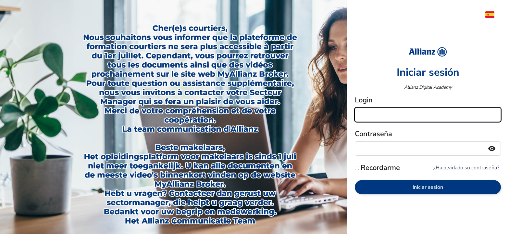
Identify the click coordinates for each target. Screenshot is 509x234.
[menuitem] (493, 14)
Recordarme (380, 168)
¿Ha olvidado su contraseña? (466, 167)
